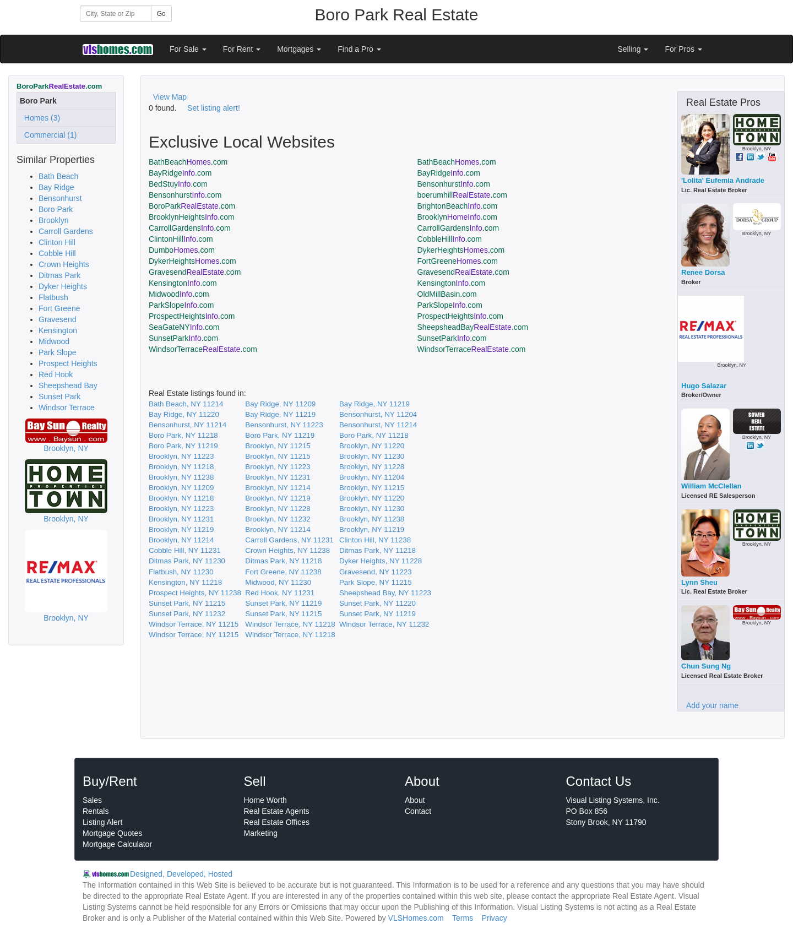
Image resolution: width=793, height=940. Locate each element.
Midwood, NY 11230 (278, 582)
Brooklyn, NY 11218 (181, 467)
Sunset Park (59, 396)
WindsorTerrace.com (203, 349)
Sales (92, 800)
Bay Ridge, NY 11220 (184, 414)
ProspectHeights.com (192, 316)
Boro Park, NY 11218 (183, 435)
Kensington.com (183, 283)
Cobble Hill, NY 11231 (185, 550)
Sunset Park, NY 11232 (187, 614)
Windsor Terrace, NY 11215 (193, 624)
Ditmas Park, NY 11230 (187, 561)
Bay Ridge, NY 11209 (280, 404)
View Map (170, 97)
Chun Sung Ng (706, 666)
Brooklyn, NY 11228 (371, 467)
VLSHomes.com (416, 918)
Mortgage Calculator (117, 844)
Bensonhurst (60, 198)
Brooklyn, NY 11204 (371, 477)
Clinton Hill (57, 242)
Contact (418, 811)
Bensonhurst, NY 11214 (187, 425)
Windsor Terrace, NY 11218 (290, 624)
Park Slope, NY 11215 (375, 582)
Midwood (54, 341)
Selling (633, 49)
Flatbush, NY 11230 (181, 572)
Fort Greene (59, 308)
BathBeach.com (188, 161)
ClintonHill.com (181, 239)
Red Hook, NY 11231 (279, 593)
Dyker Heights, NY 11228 (380, 561)
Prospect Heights (68, 363)
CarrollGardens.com (190, 228)
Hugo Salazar (703, 386)
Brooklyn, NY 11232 (277, 519)
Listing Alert (102, 822)
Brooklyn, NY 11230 (371, 456)
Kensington (58, 330)
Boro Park (56, 209)
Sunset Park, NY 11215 (187, 603)
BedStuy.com (178, 184)
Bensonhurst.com (453, 184)
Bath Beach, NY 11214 (186, 404)
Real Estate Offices (277, 822)
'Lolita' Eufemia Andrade (722, 180)
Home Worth (265, 800)
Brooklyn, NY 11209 (181, 487)
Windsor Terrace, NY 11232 (384, 624)
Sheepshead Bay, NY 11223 (385, 593)
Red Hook (56, 374)
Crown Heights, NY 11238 (287, 550)
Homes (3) (40, 117)
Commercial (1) (48, 135)
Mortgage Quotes (112, 833)
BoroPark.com (192, 206)
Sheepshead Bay (68, 385)
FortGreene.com (457, 261)
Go (161, 14)
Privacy (494, 918)
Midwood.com (179, 294)
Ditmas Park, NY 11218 (377, 550)
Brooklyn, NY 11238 (181, 477)
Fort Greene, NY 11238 (283, 572)
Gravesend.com (195, 272)
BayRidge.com (180, 173)
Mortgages (299, 49)
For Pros (683, 49)
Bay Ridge (56, 187)
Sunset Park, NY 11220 (377, 603)
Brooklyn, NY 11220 (371, 446)
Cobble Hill (57, 253)
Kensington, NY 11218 (185, 582)
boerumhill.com (462, 195)
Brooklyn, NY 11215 (277, 446)
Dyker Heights (63, 286)
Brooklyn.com (457, 217)
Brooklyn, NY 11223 (181, 456)
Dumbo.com (182, 250)
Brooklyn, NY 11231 (277, 477)
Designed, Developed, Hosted (181, 874)
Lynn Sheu (699, 582)
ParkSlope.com (181, 305)
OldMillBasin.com (447, 294)
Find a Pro (359, 49)
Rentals (95, 811)
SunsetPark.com (183, 338)
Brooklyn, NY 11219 (277, 498)
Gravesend (57, 319)
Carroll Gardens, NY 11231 (289, 540)
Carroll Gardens (66, 231)
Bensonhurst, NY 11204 (378, 414)
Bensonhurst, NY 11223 (284, 425)
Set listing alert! (213, 108)
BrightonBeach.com (457, 206)
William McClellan (711, 486)
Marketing (261, 833)
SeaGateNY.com (184, 327)
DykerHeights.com (461, 250)
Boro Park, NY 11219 (279, 435)
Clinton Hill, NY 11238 (375, 540)
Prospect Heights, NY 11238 (195, 593)
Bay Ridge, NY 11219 (374, 404)
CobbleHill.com (449, 239)
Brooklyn (53, 220)
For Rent (241, 49)
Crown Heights (64, 264)
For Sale (188, 49)
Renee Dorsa (703, 272)
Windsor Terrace (67, 407)
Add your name (712, 705)
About (415, 800)
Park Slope (57, 352)
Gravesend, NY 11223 (375, 572)
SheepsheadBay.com (473, 327)
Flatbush (53, 297)
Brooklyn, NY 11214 (277, 487)
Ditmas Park (59, 275)
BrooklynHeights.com (192, 217)
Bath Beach (58, 176)
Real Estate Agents (276, 811)
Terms (462, 918)
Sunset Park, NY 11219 (283, 603)
